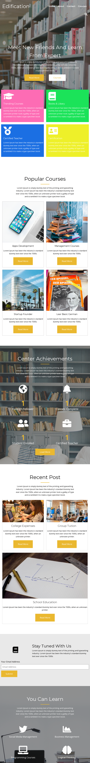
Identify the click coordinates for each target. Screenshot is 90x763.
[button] (20, 691)
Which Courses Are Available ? (60, 667)
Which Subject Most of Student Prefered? (65, 681)
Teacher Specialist (55, 674)
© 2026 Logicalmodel (45, 754)
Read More (12, 240)
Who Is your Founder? (57, 689)
